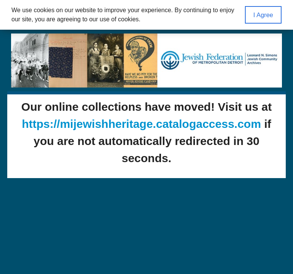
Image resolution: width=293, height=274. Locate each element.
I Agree (263, 14)
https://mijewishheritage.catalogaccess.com (141, 124)
